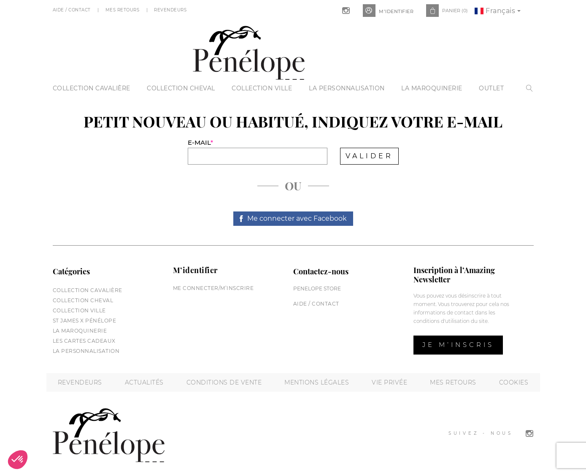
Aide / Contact (72, 10)
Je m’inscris (458, 345)
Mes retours (453, 382)
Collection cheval (181, 88)
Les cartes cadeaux (84, 341)
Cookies (514, 382)
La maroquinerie (431, 88)
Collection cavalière (91, 88)
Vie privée (389, 382)
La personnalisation (347, 88)
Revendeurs (171, 10)
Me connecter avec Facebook (297, 218)
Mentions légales (316, 382)
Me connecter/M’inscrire (213, 288)
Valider (369, 156)
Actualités (144, 382)
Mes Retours (123, 10)
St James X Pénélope (84, 320)
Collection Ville (262, 88)
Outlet (491, 88)
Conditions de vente (224, 382)
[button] (18, 460)
